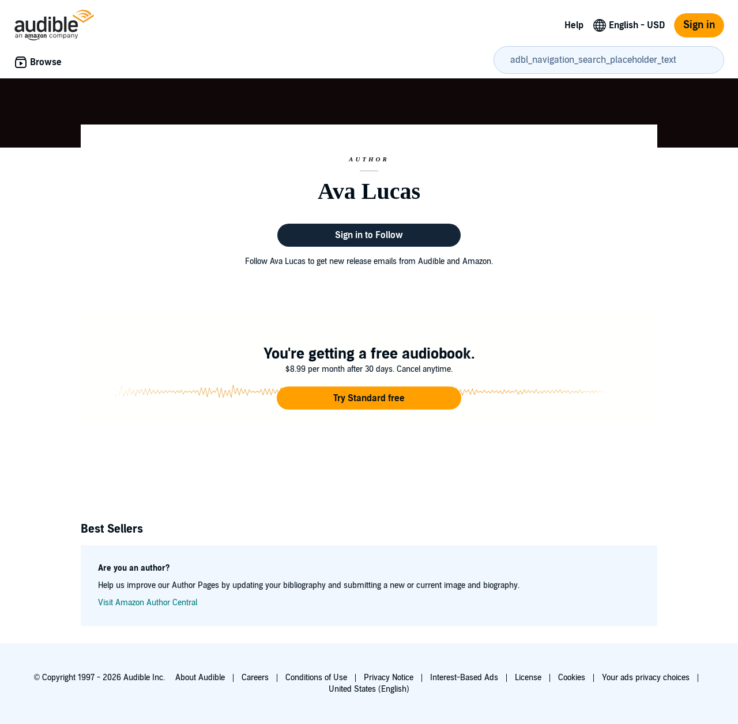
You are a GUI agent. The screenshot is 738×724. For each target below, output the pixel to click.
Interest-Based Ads (464, 677)
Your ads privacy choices (646, 677)
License (528, 677)
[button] (369, 398)
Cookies (571, 677)
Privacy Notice (388, 677)
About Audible (200, 677)
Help (573, 25)
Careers (255, 677)
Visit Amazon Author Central (147, 603)
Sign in (699, 25)
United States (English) (369, 689)
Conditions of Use (316, 677)
